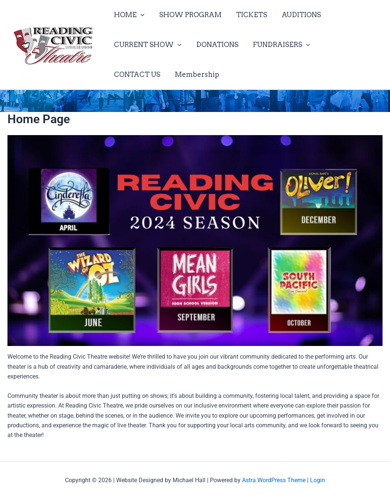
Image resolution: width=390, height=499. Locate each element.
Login (317, 480)
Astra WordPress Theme (274, 480)
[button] (140, 15)
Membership (135, 74)
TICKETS (248, 15)
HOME (128, 15)
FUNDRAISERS (278, 45)
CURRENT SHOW (147, 45)
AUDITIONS (297, 15)
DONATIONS (215, 45)
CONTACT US (344, 45)
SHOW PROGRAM (188, 15)
